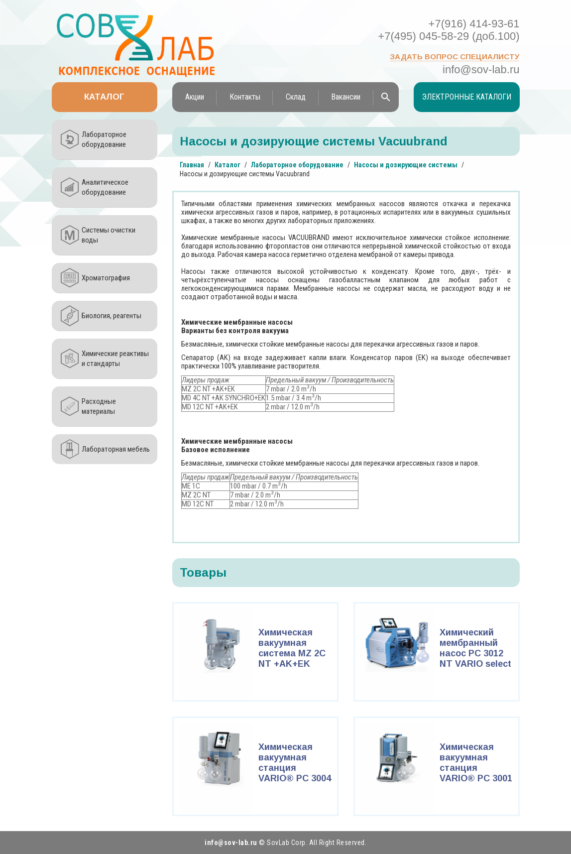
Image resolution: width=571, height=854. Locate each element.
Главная (192, 165)
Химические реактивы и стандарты (115, 358)
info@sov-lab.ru (481, 69)
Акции (194, 97)
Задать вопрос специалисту (454, 56)
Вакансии (345, 97)
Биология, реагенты (111, 315)
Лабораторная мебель (116, 449)
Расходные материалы (99, 406)
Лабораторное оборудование (104, 139)
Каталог (104, 97)
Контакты (244, 97)
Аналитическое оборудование (105, 187)
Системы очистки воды (108, 235)
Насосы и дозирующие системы (405, 165)
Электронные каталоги (466, 97)
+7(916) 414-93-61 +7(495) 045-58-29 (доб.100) (448, 29)
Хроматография (106, 277)
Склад (296, 97)
